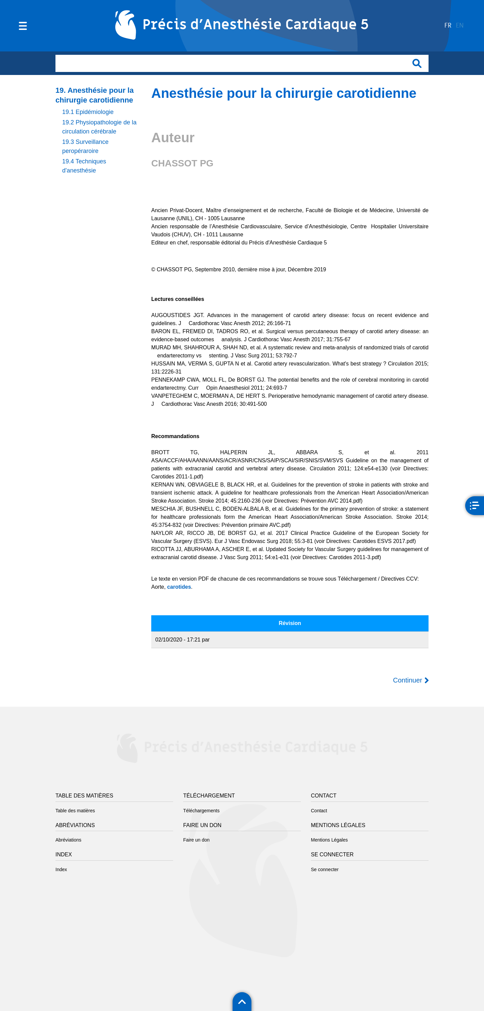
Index (61, 869)
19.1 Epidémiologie (88, 112)
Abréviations (68, 840)
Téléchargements (201, 810)
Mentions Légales (329, 840)
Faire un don (196, 840)
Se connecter (325, 869)
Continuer (407, 680)
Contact (319, 810)
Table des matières (75, 810)
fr (447, 26)
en (460, 26)
